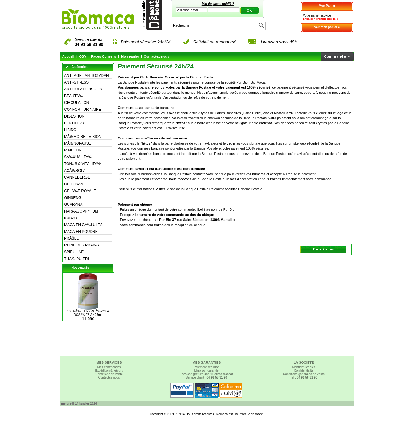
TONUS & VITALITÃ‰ (82, 164)
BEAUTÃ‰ (73, 96)
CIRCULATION (76, 103)
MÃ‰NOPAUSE (77, 143)
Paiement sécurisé (206, 367)
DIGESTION (74, 116)
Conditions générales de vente (304, 374)
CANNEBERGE (77, 177)
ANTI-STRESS (76, 82)
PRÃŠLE (71, 238)
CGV (82, 56)
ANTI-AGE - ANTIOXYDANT (87, 75)
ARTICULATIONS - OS (83, 89)
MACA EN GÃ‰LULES (83, 225)
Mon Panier (327, 5)
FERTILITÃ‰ (75, 123)
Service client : (206, 377)
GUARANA (73, 204)
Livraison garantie (206, 370)
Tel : (303, 377)
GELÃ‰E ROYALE (80, 191)
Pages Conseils (103, 56)
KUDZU (70, 218)
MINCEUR (72, 150)
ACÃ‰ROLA (74, 170)
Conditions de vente (108, 374)
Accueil (68, 56)
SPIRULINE (74, 252)
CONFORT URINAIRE (82, 109)
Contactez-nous (156, 56)
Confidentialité (303, 370)
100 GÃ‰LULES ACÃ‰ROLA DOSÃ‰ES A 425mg (88, 313)
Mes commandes (109, 367)
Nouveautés (80, 267)
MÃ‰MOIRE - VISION (82, 136)
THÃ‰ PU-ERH (77, 259)
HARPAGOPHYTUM (81, 211)
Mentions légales (303, 367)
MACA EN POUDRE (81, 232)
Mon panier (130, 56)
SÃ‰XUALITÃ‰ (78, 157)
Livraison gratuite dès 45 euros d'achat (206, 374)
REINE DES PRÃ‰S (81, 245)
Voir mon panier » (327, 27)
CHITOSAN (73, 184)
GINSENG (72, 198)
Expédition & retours (109, 370)
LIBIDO (70, 130)
